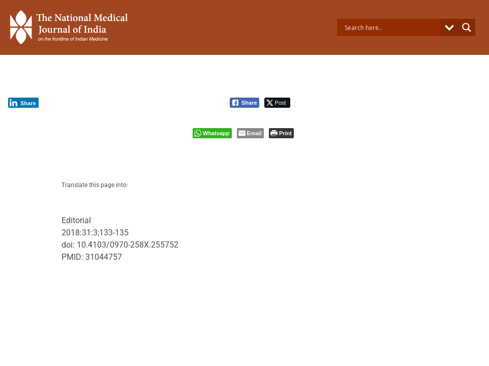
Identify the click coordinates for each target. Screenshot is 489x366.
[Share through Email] (250, 133)
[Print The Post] (281, 133)
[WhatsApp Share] (212, 133)
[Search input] (392, 27)
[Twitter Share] (277, 103)
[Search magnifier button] (466, 27)
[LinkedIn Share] (23, 103)
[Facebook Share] (244, 103)
